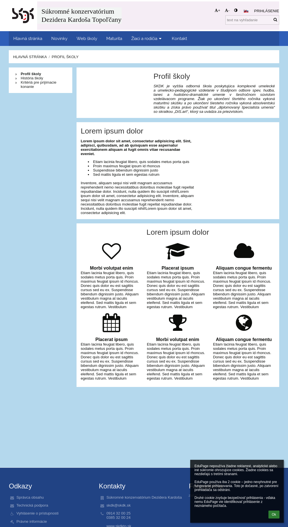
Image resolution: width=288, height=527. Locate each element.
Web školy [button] (87, 38)
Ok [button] (274, 515)
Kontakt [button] (179, 38)
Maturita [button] (114, 38)
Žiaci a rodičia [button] (147, 38)
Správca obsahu (30, 497)
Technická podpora (32, 505)
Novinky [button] (59, 38)
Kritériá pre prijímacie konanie (38, 84)
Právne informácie (31, 521)
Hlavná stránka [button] (27, 38)
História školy (32, 78)
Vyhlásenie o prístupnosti (37, 513)
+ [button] (217, 10)
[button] (246, 11)
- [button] (227, 10)
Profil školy (65, 57)
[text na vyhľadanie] (252, 20)
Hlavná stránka (30, 57)
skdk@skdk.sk (118, 505)
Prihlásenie (266, 11)
